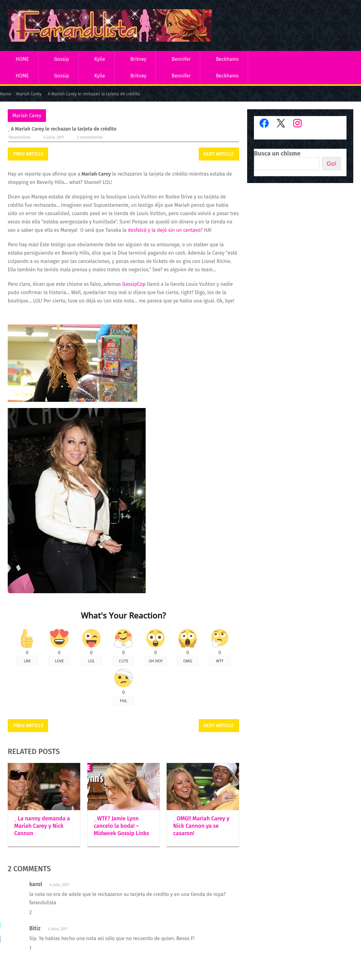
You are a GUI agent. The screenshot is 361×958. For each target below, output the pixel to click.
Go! (331, 163)
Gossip (61, 59)
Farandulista (20, 137)
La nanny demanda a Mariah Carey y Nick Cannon (42, 826)
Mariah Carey (26, 116)
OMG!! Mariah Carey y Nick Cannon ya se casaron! (201, 826)
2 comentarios (90, 137)
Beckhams (227, 59)
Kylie (99, 59)
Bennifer (181, 59)
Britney (138, 59)
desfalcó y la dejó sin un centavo (164, 230)
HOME (22, 59)
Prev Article (28, 154)
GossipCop (134, 284)
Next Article (218, 154)
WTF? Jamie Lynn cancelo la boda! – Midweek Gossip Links (121, 826)
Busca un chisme (277, 153)
